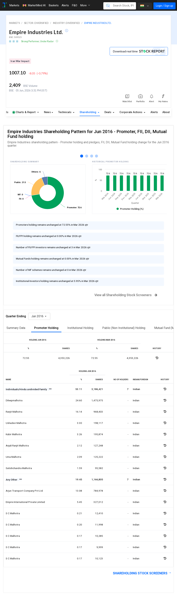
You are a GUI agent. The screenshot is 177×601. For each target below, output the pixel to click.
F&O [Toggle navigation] (74, 5)
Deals (108, 112)
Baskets (54, 5)
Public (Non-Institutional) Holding (123, 328)
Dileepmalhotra (14, 400)
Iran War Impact (20, 61)
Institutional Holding (80, 328)
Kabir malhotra (14, 434)
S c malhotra (13, 513)
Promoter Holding (46, 328)
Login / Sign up (164, 5)
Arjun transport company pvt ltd (24, 490)
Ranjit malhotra (14, 411)
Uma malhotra (13, 456)
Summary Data (15, 328)
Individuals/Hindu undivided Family (26, 389)
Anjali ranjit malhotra (17, 445)
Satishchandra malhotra (19, 468)
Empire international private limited (25, 501)
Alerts (154, 112)
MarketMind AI (34, 5)
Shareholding (88, 112)
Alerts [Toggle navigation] (65, 5)
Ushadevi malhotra (16, 422)
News (47, 112)
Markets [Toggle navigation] (14, 5)
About (166, 112)
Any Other (12, 479)
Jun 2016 (37, 316)
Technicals (65, 112)
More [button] (85, 5)
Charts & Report (24, 112)
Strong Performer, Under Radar (37, 41)
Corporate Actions (131, 112)
